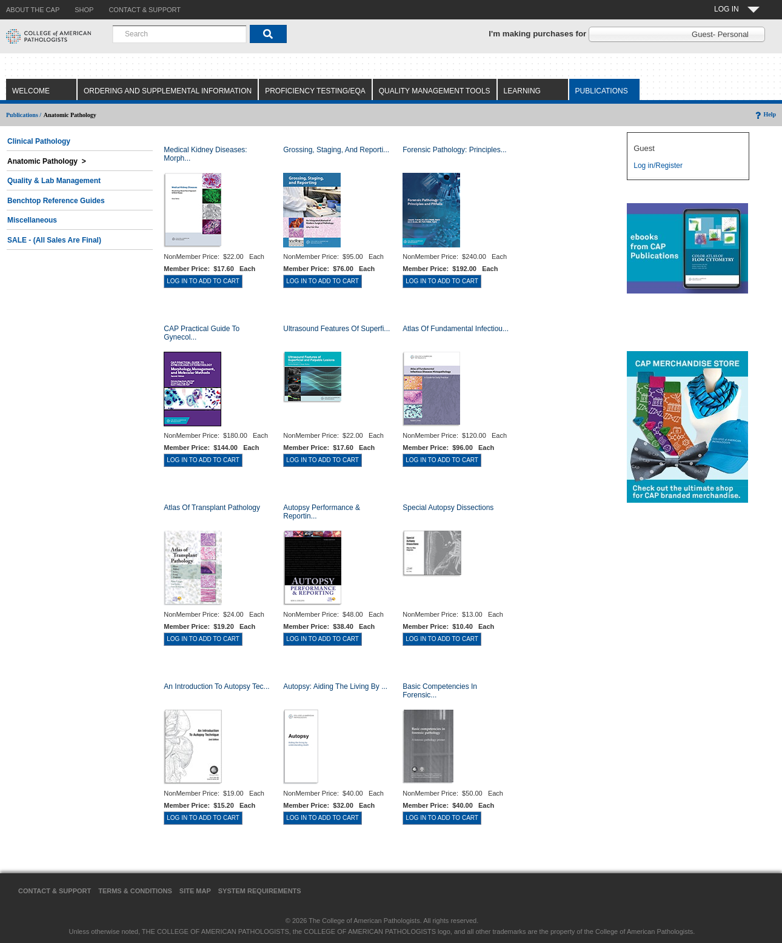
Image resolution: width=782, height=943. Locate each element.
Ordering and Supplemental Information (168, 91)
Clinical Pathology (38, 141)
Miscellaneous (32, 220)
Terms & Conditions (135, 890)
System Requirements (259, 890)
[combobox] (179, 34)
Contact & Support (54, 890)
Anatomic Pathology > (46, 161)
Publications (601, 91)
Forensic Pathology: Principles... (454, 150)
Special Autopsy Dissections (448, 507)
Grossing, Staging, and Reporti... (336, 150)
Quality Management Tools (434, 91)
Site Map (195, 890)
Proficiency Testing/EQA (315, 91)
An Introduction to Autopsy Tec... (216, 686)
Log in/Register (658, 165)
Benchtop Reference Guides (56, 200)
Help (765, 114)
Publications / (23, 115)
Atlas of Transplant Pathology (212, 507)
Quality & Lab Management (54, 180)
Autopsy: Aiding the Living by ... (335, 686)
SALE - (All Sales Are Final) (54, 240)
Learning (522, 91)
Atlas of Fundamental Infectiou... (456, 328)
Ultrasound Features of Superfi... (336, 328)
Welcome (31, 91)
